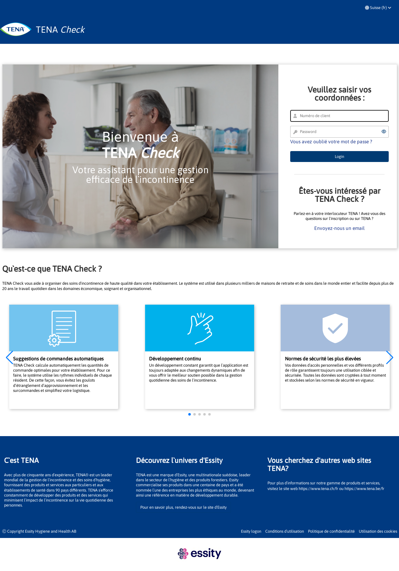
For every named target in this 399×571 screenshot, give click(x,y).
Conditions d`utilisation (284, 531)
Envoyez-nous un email (339, 228)
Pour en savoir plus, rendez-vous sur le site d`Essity (183, 507)
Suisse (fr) (378, 7)
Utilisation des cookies (378, 531)
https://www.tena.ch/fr (318, 488)
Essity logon (251, 531)
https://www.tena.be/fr (364, 488)
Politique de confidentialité (331, 531)
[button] (9, 357)
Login (339, 156)
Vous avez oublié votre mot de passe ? (331, 141)
